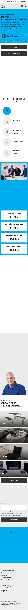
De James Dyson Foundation (7, 570)
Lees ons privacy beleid (6, 511)
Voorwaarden (4, 575)
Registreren (23, 1)
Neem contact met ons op (13, 1)
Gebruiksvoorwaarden (6, 577)
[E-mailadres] (14, 507)
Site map (3, 572)
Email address (4, 504)
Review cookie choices (6, 579)
